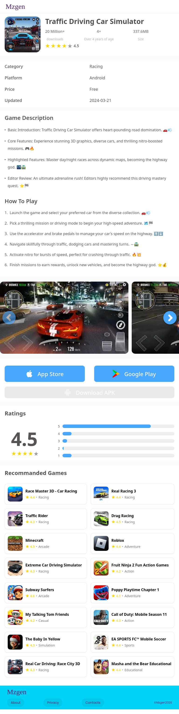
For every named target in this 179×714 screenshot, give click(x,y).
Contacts (92, 707)
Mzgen (15, 6)
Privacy (53, 707)
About (16, 707)
